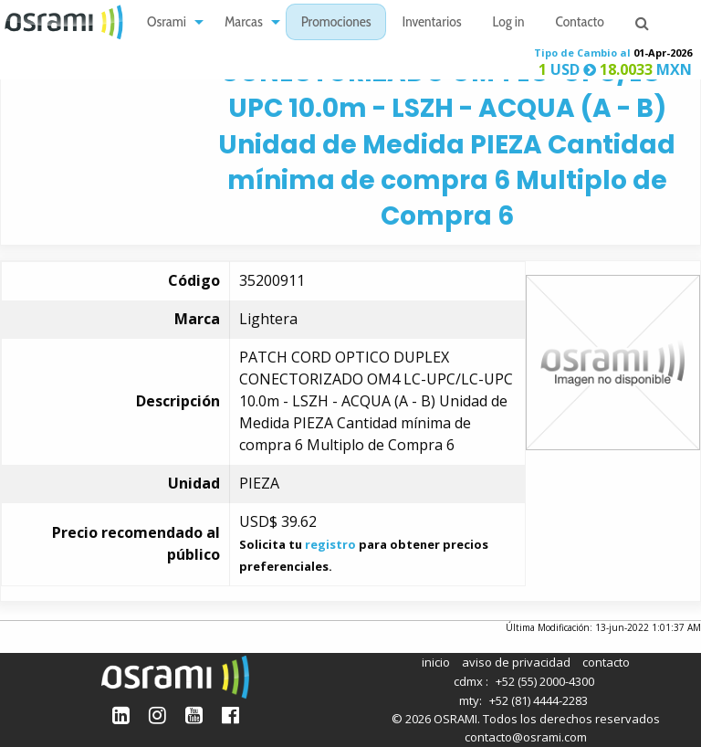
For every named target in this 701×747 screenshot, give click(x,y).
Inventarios (431, 23)
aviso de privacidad (516, 662)
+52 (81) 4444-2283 (538, 700)
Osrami (166, 23)
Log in (509, 23)
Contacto (580, 23)
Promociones (336, 23)
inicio (436, 662)
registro (330, 544)
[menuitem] (170, 22)
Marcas (244, 23)
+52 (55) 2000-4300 (545, 681)
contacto (606, 662)
